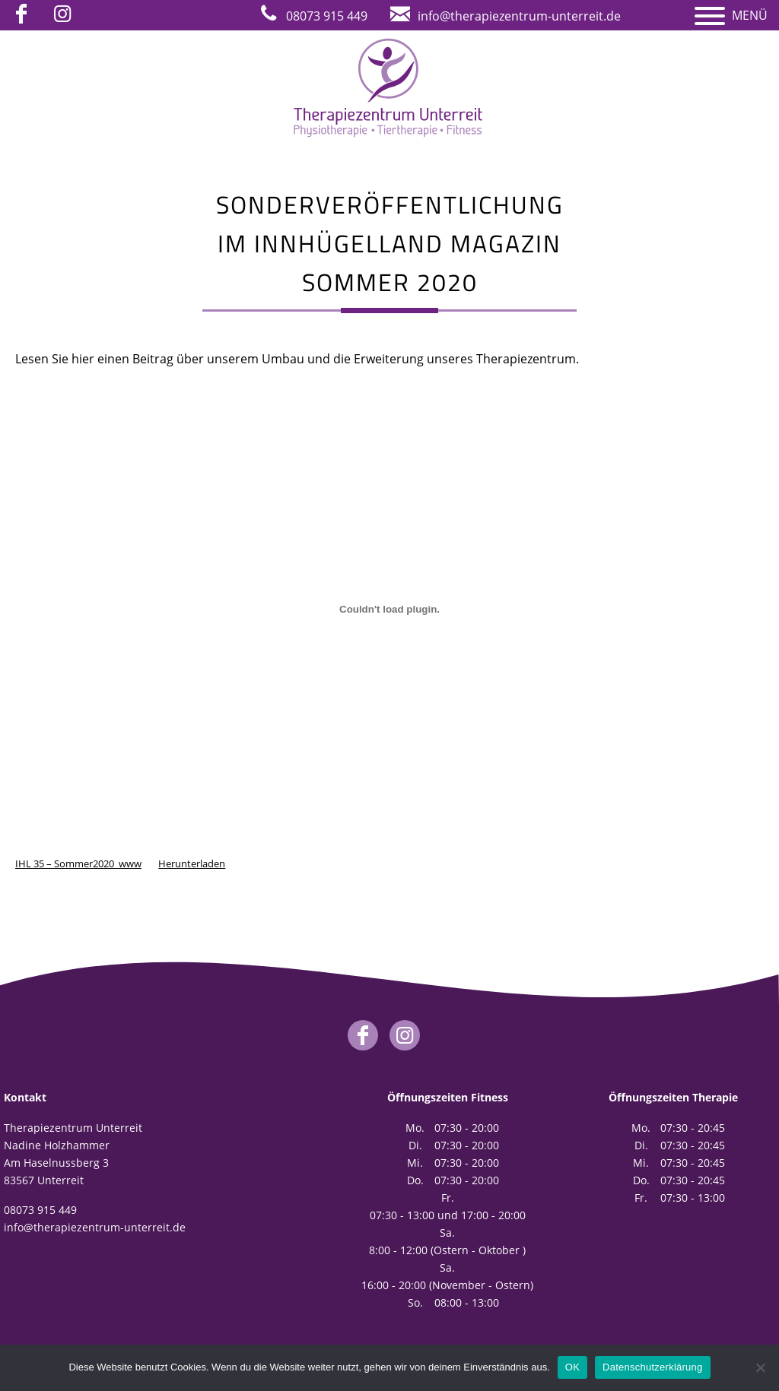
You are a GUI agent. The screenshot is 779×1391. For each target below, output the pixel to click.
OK (572, 1367)
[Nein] (760, 1367)
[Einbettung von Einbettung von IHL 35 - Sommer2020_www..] (389, 610)
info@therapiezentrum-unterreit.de (95, 1227)
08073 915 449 (40, 1209)
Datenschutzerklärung (652, 1367)
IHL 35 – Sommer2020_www (78, 863)
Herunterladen (191, 863)
